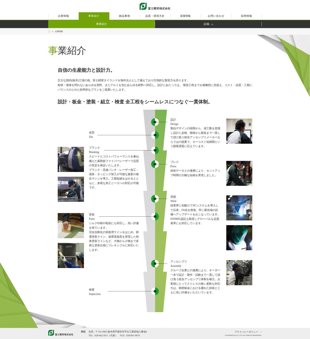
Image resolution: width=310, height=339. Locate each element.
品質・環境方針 (155, 15)
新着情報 (185, 15)
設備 (206, 24)
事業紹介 (93, 15)
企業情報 (63, 15)
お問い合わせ (216, 15)
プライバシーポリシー (246, 332)
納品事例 (124, 15)
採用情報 (246, 15)
